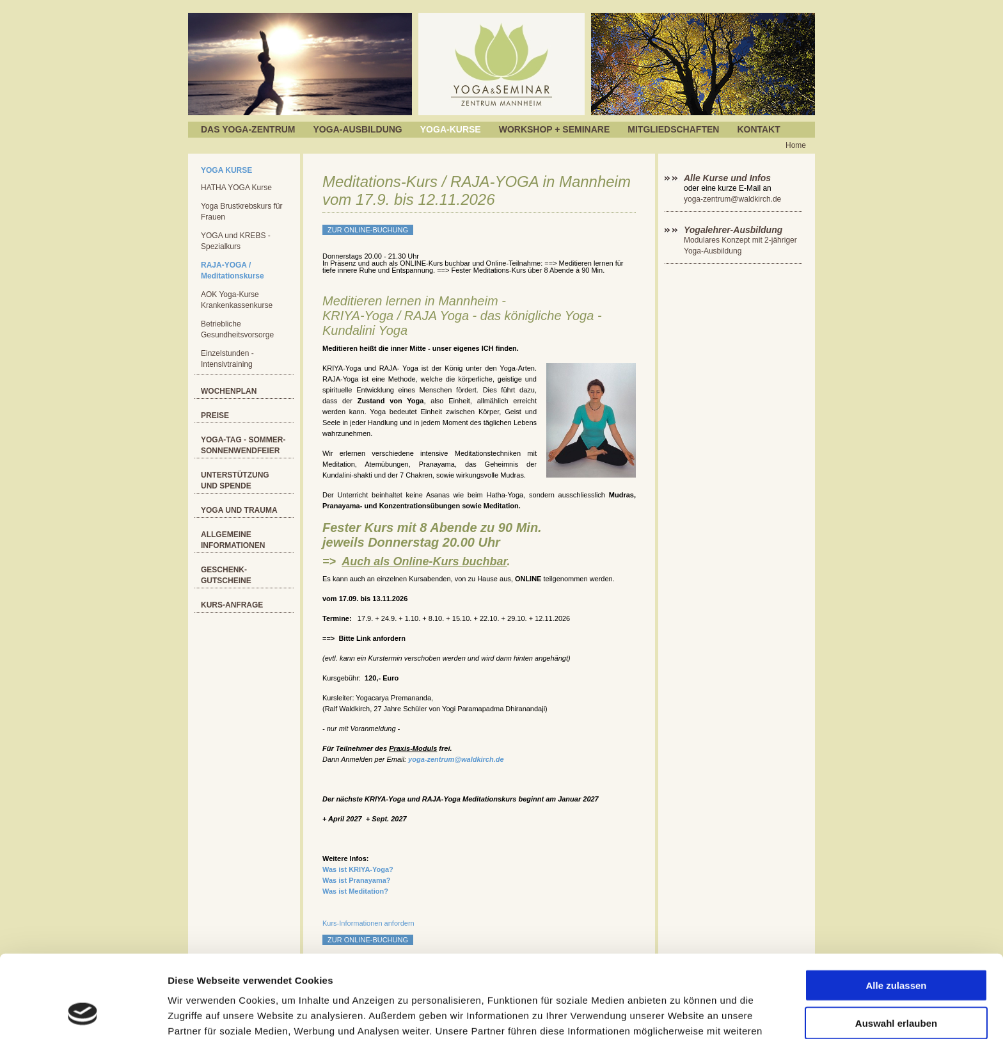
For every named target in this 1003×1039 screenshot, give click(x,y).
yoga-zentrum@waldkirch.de (455, 759)
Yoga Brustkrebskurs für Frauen (242, 211)
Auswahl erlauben (896, 949)
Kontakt (758, 129)
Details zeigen (680, 1013)
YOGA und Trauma (239, 510)
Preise (215, 415)
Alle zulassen (895, 911)
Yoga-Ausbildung (357, 129)
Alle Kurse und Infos (728, 178)
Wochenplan (229, 391)
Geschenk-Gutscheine (226, 575)
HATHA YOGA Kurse (236, 187)
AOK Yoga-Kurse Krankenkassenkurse (236, 300)
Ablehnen (896, 986)
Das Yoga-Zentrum (248, 129)
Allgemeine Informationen (233, 540)
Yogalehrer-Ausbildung (733, 230)
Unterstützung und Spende (235, 480)
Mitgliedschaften (673, 129)
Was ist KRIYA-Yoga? (357, 869)
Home (796, 145)
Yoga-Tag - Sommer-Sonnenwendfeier (243, 445)
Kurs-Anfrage (232, 604)
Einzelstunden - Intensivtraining (227, 359)
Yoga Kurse (226, 170)
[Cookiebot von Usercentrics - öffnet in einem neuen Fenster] (83, 1014)
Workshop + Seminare (554, 129)
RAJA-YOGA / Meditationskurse (232, 270)
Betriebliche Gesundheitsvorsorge (237, 329)
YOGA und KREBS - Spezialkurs (236, 241)
